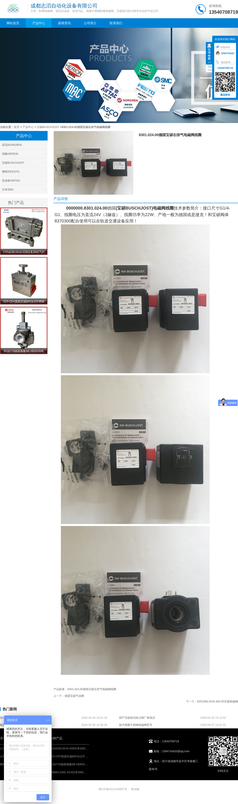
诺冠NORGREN (24, 144)
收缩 (209, 53)
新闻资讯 (64, 23)
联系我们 (116, 23)
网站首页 (13, 23)
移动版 (135, 789)
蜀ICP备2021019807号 (113, 789)
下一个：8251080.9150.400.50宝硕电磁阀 (212, 701)
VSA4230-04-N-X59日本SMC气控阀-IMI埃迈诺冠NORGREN (87, 748)
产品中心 (38, 23)
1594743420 (225, 53)
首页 (16, 127)
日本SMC (24, 189)
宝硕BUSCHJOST (48, 127)
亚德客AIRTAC (24, 180)
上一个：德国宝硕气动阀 (69, 695)
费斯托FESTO (24, 171)
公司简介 (90, 23)
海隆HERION (24, 153)
